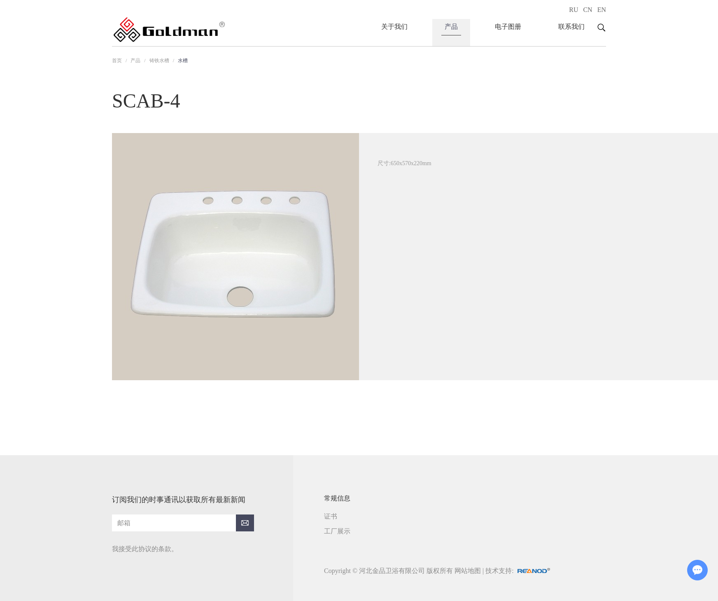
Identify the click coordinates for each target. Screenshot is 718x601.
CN (587, 9)
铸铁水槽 (159, 60)
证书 (330, 516)
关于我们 (394, 26)
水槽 (183, 60)
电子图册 (508, 26)
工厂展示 (337, 531)
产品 (451, 26)
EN (601, 9)
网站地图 (468, 570)
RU (573, 9)
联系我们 (571, 26)
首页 (117, 60)
